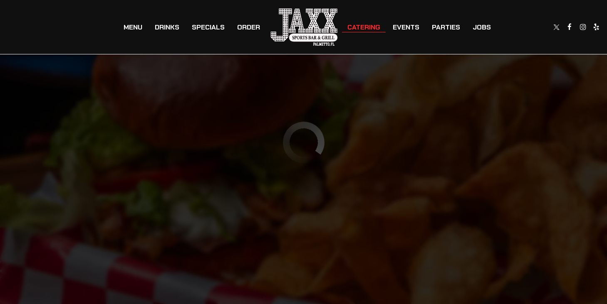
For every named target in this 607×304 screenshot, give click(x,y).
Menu (133, 27)
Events (406, 27)
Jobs (482, 27)
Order (248, 27)
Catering (363, 27)
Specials (208, 27)
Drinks (167, 27)
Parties (446, 27)
